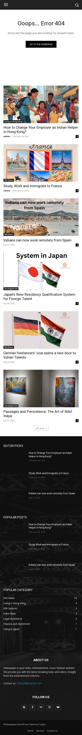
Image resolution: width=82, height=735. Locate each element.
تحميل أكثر (41, 428)
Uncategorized (10, 288)
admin (6, 136)
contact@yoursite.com (29, 683)
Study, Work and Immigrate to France (32, 186)
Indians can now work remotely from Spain (37, 240)
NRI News (8, 180)
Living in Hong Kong (13, 121)
